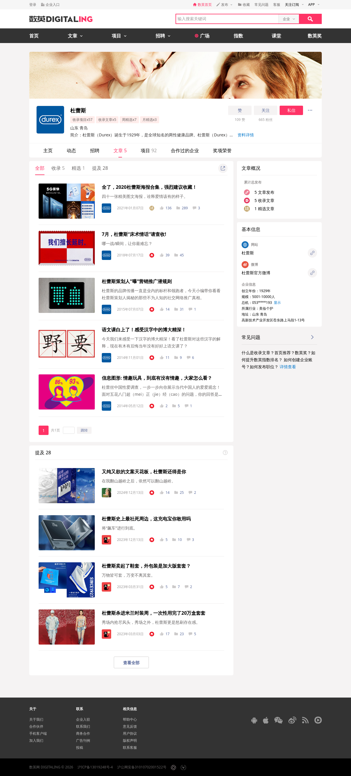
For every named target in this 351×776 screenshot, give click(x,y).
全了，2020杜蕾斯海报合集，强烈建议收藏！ (149, 187)
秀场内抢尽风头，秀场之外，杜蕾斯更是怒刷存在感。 (151, 622)
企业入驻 (83, 719)
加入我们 (36, 740)
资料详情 (246, 135)
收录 (58, 168)
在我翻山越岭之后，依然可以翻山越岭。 (139, 481)
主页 (48, 150)
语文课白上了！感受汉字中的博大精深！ (144, 329)
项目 (148, 150)
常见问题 (261, 4)
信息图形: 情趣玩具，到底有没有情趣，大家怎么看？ (157, 378)
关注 (265, 110)
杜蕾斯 (248, 253)
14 (165, 309)
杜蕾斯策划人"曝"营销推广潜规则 (137, 281)
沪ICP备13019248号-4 (95, 767)
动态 (71, 150)
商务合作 (83, 733)
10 (177, 539)
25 (179, 492)
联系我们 (83, 726)
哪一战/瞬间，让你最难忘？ (127, 243)
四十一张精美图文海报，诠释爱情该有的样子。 (145, 196)
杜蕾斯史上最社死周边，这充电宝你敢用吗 (146, 518)
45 (179, 255)
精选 (78, 168)
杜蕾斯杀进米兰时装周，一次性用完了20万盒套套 (153, 613)
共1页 (55, 430)
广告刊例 (83, 740)
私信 (291, 110)
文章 (120, 150)
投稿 (79, 747)
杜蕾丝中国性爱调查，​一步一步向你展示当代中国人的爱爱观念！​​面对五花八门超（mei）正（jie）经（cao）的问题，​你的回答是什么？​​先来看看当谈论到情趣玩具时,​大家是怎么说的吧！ (162, 394)
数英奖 (315, 35)
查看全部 (131, 662)
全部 (39, 168)
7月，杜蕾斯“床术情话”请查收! (134, 234)
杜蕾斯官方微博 (256, 272)
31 (179, 309)
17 (165, 633)
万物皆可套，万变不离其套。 (128, 575)
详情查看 (288, 366)
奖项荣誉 (222, 150)
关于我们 (36, 719)
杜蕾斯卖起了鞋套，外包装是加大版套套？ (146, 566)
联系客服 (130, 747)
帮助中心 (130, 719)
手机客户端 (38, 733)
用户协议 (130, 733)
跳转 (84, 430)
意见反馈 (130, 726)
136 (166, 207)
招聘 (94, 150)
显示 (277, 302)
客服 (276, 4)
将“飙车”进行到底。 (119, 528)
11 (165, 357)
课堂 (276, 35)
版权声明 (130, 740)
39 (165, 255)
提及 (100, 168)
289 (182, 207)
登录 (32, 4)
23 (179, 633)
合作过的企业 (185, 150)
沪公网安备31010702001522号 (141, 767)
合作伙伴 (36, 726)
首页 (34, 35)
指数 (238, 35)
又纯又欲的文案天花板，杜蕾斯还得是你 (144, 471)
